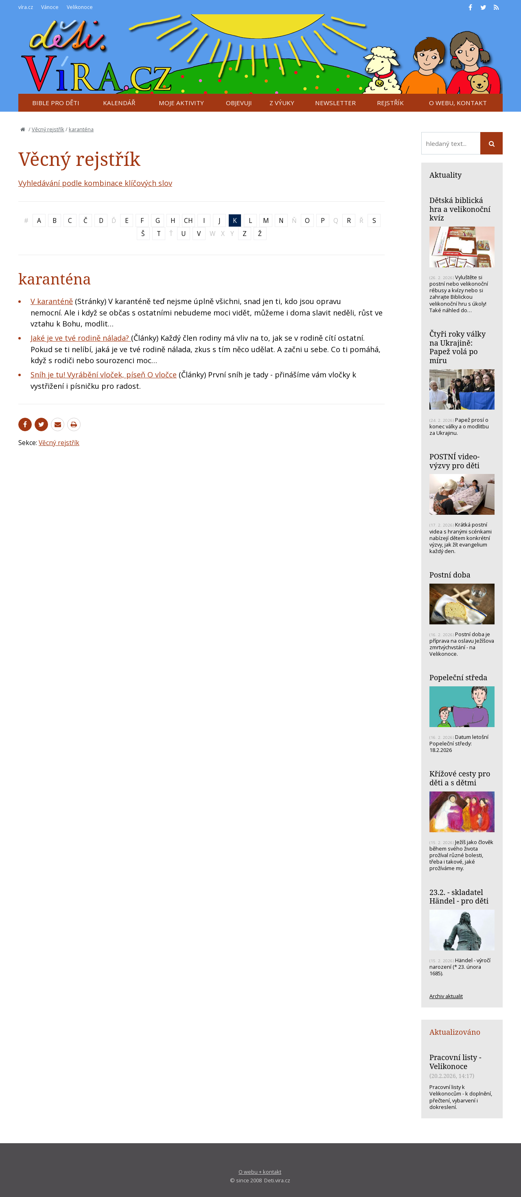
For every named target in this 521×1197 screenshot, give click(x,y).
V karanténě (52, 301)
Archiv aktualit (446, 996)
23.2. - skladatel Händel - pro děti (458, 896)
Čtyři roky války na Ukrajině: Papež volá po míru (457, 347)
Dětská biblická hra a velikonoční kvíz (459, 209)
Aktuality (445, 175)
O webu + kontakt (260, 1171)
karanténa (81, 129)
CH (188, 220)
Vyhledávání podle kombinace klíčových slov (95, 183)
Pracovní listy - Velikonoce (455, 1061)
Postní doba (450, 575)
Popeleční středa (458, 677)
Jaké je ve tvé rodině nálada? (81, 338)
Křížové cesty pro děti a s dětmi (459, 778)
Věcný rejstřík (48, 129)
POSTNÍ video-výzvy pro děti (454, 461)
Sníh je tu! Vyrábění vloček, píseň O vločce (104, 374)
